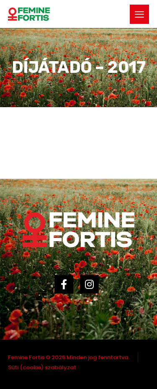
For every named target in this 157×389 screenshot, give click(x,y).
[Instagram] (91, 288)
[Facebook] (65, 288)
